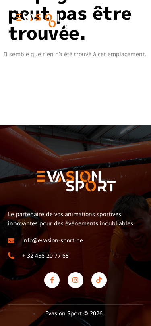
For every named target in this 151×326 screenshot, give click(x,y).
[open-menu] (138, 20)
